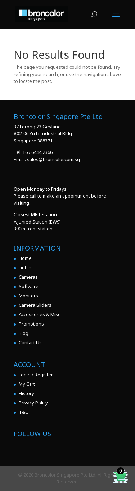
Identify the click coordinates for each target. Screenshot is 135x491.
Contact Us (30, 342)
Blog (23, 333)
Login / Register (36, 374)
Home (25, 258)
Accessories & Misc (39, 314)
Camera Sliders (35, 305)
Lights (25, 267)
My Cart (27, 384)
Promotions (31, 323)
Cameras (28, 277)
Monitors (28, 295)
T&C (23, 412)
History (26, 393)
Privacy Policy (33, 402)
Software (29, 286)
